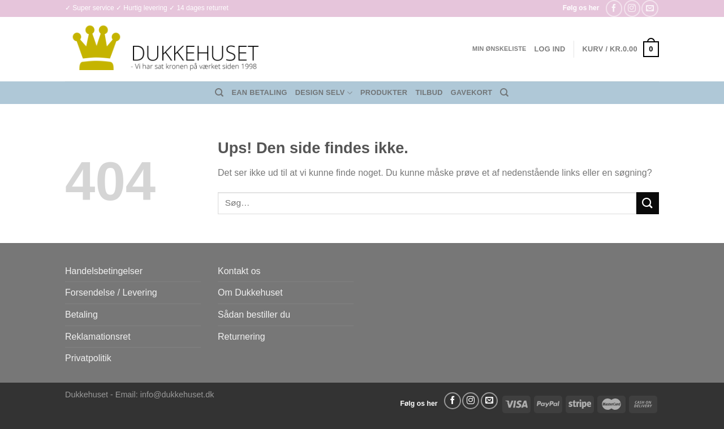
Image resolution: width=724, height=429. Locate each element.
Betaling (81, 314)
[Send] (647, 203)
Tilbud (428, 92)
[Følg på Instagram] (632, 8)
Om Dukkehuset (250, 292)
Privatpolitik (88, 358)
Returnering (241, 336)
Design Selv (323, 93)
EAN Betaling (259, 92)
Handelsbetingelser (104, 271)
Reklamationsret (98, 336)
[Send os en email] (649, 8)
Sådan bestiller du (254, 314)
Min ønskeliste (499, 48)
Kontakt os (239, 271)
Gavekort (472, 92)
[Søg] (219, 92)
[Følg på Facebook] (614, 8)
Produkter (383, 92)
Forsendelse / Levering (111, 292)
